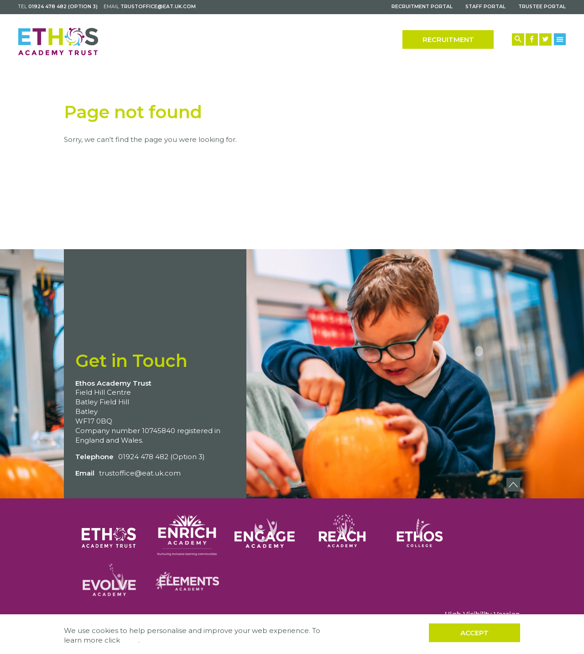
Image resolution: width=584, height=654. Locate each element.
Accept (474, 632)
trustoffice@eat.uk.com (158, 7)
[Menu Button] (560, 39)
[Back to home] (58, 41)
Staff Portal (485, 7)
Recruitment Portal (422, 7)
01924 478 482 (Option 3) (63, 7)
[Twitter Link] (545, 39)
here (130, 640)
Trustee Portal (542, 7)
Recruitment (448, 39)
